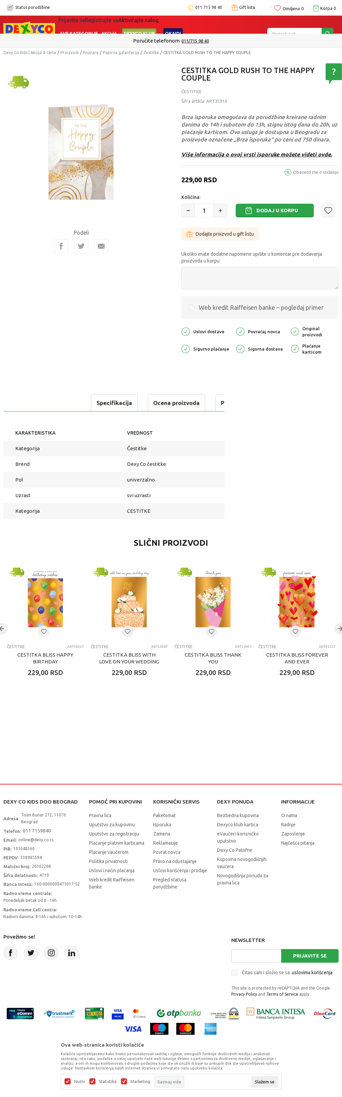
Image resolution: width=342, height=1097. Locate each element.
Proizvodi (69, 52)
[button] (328, 210)
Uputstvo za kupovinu (112, 841)
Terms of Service (282, 1011)
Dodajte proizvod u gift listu (220, 234)
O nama (289, 832)
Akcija (109, 24)
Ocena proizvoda (94, 403)
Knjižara (90, 52)
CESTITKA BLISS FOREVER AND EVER (297, 675)
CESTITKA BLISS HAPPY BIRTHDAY (45, 675)
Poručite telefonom (156, 41)
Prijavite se (310, 973)
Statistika (107, 1082)
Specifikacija (32, 403)
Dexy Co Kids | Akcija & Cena (29, 52)
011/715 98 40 (195, 40)
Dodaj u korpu (277, 210)
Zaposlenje (293, 851)
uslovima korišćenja (312, 989)
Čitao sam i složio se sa (287, 989)
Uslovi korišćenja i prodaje (180, 887)
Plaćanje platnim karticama (116, 860)
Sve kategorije (79, 24)
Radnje (288, 841)
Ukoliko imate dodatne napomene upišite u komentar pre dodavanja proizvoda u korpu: (251, 257)
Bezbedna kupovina (238, 832)
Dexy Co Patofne (234, 867)
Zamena (161, 851)
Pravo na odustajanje (175, 878)
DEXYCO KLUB (139, 24)
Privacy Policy (244, 1011)
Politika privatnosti (108, 878)
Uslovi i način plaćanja (111, 887)
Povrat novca (166, 869)
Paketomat (164, 832)
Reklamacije (165, 860)
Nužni (79, 1082)
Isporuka (162, 841)
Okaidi (173, 24)
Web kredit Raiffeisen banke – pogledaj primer (261, 307)
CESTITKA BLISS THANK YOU (213, 675)
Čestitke (151, 52)
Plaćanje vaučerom (108, 869)
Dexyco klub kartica (237, 841)
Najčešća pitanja (297, 860)
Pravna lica (100, 832)
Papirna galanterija (121, 52)
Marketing (140, 1082)
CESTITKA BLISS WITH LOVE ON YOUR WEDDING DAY (129, 678)
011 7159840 (37, 847)
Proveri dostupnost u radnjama (56, 420)
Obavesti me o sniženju (316, 172)
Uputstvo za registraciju (114, 851)
